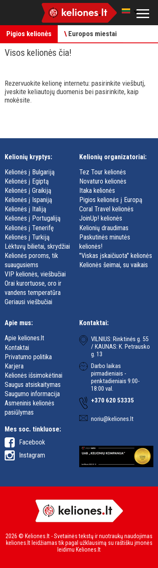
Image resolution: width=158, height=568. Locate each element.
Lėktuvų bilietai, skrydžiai (37, 246)
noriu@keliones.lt (112, 419)
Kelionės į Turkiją (27, 237)
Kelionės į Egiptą (27, 181)
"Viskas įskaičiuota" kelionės (115, 256)
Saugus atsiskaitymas (33, 385)
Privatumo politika (28, 357)
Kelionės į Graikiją (28, 191)
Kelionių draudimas (104, 228)
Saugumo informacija (32, 394)
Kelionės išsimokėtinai (33, 375)
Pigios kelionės (28, 33)
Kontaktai (17, 348)
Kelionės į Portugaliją (33, 218)
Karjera (14, 366)
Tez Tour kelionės (102, 172)
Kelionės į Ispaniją (28, 200)
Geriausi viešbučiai (28, 302)
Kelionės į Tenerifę (29, 228)
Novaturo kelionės (102, 181)
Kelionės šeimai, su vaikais (113, 265)
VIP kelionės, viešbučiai (35, 274)
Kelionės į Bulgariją (30, 172)
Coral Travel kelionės (106, 209)
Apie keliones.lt (24, 338)
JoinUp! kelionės (100, 218)
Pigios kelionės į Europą (110, 200)
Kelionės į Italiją (25, 209)
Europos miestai (90, 33)
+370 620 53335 (112, 400)
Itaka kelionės (97, 191)
